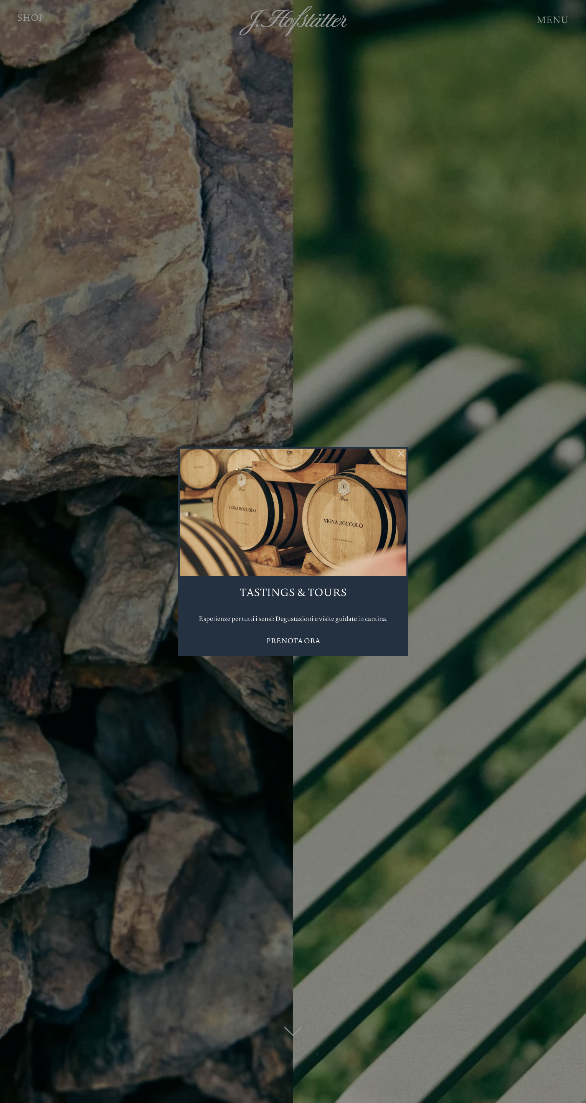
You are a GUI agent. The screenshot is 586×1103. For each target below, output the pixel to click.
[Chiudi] (401, 454)
